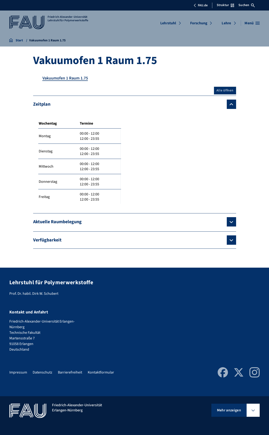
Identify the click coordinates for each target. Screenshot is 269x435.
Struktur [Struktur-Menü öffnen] (225, 5)
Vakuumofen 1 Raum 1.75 (65, 78)
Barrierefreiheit (70, 372)
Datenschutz (42, 372)
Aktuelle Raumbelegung (57, 222)
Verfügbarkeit (47, 240)
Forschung (198, 23)
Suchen (246, 5)
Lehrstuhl (168, 23)
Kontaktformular (101, 372)
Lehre (226, 23)
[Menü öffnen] (252, 23)
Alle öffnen (225, 90)
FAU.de (200, 5)
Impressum (18, 372)
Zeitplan (41, 104)
